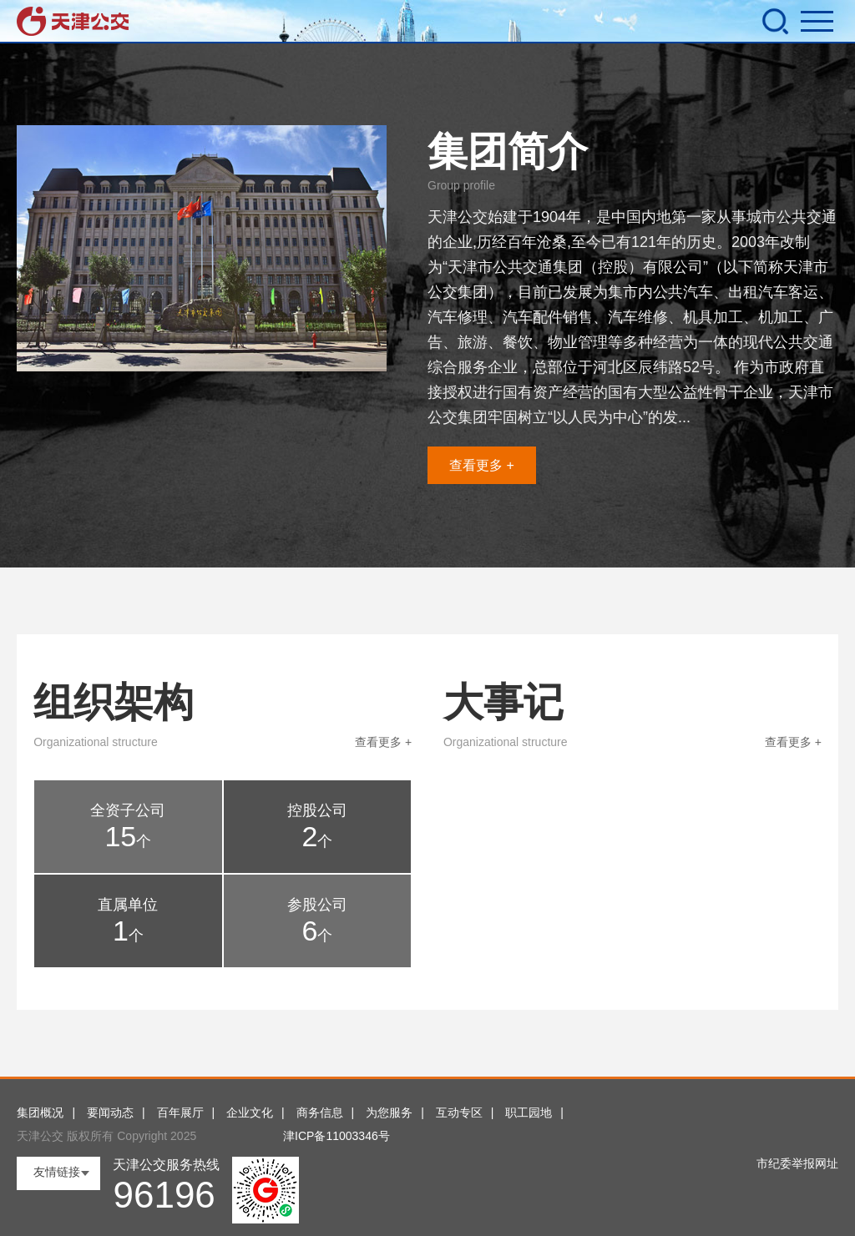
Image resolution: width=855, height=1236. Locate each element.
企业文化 (249, 1112)
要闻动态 (110, 1112)
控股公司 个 (317, 827)
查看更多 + (481, 465)
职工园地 (528, 1112)
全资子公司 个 (127, 827)
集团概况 (40, 1112)
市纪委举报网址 (797, 1163)
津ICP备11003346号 (336, 1136)
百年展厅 (180, 1112)
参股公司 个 (317, 921)
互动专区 (459, 1112)
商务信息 (319, 1112)
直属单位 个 (128, 921)
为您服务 (389, 1112)
